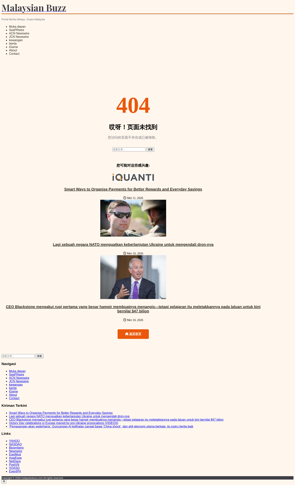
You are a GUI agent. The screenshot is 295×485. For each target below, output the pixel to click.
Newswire (15, 451)
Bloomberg (16, 447)
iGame (13, 47)
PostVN (14, 464)
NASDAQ (15, 444)
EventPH (15, 471)
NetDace (15, 461)
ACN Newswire (19, 33)
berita (13, 43)
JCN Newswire (19, 36)
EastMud (15, 454)
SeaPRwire (16, 30)
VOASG (14, 468)
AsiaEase (15, 457)
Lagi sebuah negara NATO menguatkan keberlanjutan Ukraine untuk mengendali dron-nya (133, 244)
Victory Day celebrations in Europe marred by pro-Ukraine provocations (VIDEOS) (63, 423)
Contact (14, 53)
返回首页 (133, 333)
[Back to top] (4, 481)
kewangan (16, 40)
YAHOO (14, 440)
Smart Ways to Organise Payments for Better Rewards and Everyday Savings (133, 189)
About (13, 50)
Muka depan (17, 26)
